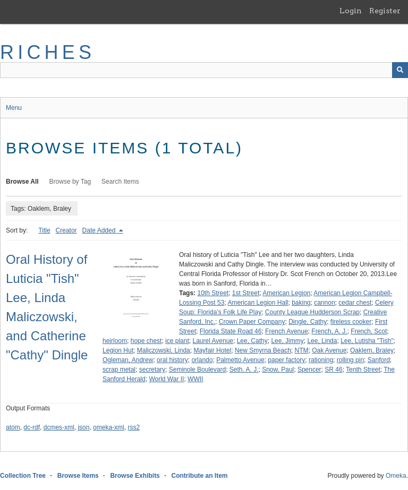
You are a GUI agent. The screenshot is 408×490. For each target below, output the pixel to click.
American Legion (286, 293)
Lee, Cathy (252, 341)
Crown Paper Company (252, 321)
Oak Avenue (329, 350)
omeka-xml (108, 427)
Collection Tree (23, 475)
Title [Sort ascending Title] (44, 230)
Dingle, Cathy (307, 321)
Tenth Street (363, 369)
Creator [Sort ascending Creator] (66, 230)
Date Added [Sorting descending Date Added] (99, 230)
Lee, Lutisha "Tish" (367, 341)
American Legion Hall (257, 302)
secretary (152, 369)
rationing (321, 360)
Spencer (309, 369)
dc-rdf (31, 427)
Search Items (120, 181)
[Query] (204, 70)
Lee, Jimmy (287, 341)
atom (13, 427)
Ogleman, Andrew (128, 360)
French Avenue (286, 331)
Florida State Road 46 (231, 331)
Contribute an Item (199, 475)
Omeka (396, 475)
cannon (324, 302)
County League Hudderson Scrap (312, 312)
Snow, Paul (278, 369)
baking (301, 302)
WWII (195, 379)
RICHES (47, 52)
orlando (201, 360)
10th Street (212, 293)
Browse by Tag (70, 181)
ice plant (177, 341)
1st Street (245, 293)
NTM (302, 350)
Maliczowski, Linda (163, 350)
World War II (166, 379)
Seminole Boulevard (197, 369)
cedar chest (354, 302)
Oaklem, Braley (372, 350)
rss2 (134, 427)
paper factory (286, 360)
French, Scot (369, 331)
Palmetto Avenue (240, 360)
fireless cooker (350, 321)
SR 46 (333, 369)
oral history (172, 360)
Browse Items (78, 475)
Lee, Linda (322, 341)
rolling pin (350, 360)
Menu (14, 107)
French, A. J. (329, 331)
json (83, 427)
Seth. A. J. (244, 369)
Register (385, 10)
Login (350, 10)
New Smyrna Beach (263, 350)
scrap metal (119, 369)
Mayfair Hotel (212, 350)
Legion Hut (118, 350)
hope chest (146, 341)
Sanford (379, 360)
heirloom (115, 341)
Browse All (22, 181)
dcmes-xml (59, 427)
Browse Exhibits (134, 475)
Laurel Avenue (212, 341)
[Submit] (400, 70)
